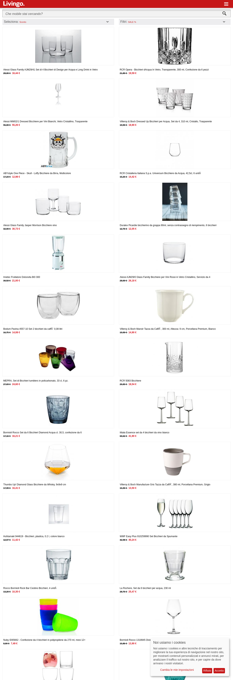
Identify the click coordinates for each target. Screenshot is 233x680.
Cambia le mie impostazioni (177, 669)
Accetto (219, 670)
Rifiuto (207, 670)
